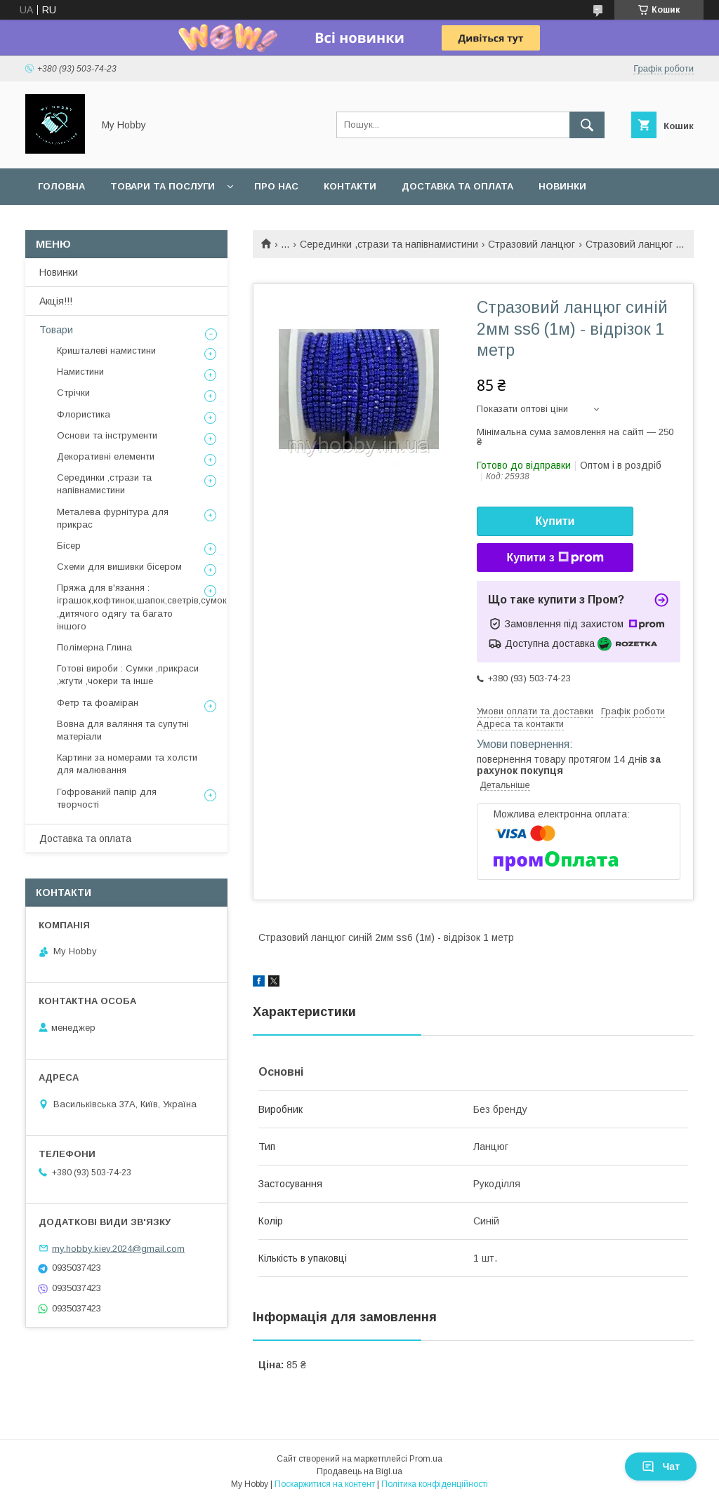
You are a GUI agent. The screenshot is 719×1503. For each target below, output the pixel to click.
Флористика (83, 414)
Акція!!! (55, 301)
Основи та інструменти (107, 435)
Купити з (554, 558)
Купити (555, 521)
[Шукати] (587, 125)
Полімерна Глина (94, 647)
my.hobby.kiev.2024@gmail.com (118, 1248)
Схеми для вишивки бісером (119, 566)
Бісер (69, 545)
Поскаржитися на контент (325, 1484)
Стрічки (73, 392)
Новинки (562, 186)
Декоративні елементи (105, 456)
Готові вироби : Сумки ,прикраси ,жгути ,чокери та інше (128, 674)
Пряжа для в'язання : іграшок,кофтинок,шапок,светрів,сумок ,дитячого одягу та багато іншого (142, 607)
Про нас (276, 186)
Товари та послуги (162, 186)
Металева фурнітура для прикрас (113, 518)
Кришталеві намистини (106, 350)
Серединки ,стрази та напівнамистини (389, 244)
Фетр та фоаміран (97, 702)
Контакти (350, 186)
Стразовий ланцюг (531, 244)
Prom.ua (425, 1459)
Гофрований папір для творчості (107, 798)
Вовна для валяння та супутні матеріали (123, 730)
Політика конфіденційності (434, 1484)
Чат (661, 1466)
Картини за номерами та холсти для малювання (127, 763)
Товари (56, 329)
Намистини (80, 371)
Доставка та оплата (457, 186)
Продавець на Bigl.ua (359, 1471)
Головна (61, 186)
